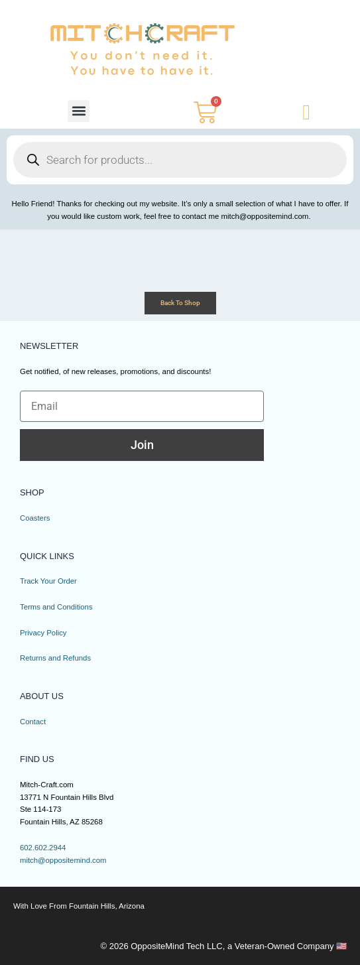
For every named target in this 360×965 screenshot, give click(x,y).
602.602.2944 (43, 848)
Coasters (35, 518)
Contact (33, 722)
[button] (79, 111)
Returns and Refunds (55, 658)
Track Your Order (49, 581)
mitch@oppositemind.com (63, 860)
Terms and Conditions (56, 607)
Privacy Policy (43, 633)
